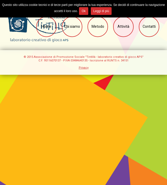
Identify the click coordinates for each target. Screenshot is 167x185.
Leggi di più (101, 11)
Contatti (149, 26)
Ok (83, 11)
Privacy (84, 67)
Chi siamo (72, 26)
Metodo (98, 26)
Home (46, 26)
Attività (123, 26)
